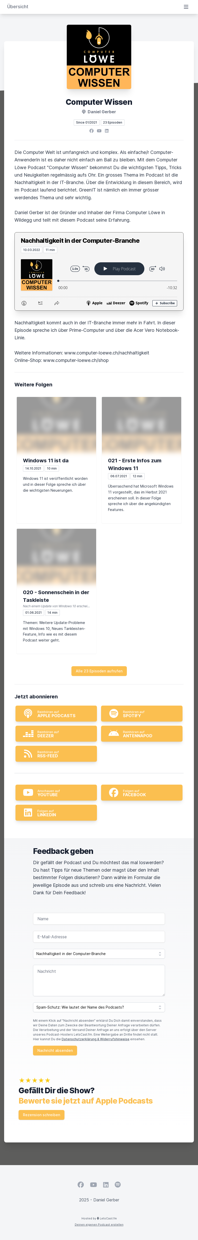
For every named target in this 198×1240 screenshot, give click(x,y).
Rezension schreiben (41, 1115)
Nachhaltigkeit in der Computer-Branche (80, 240)
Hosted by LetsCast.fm (99, 1218)
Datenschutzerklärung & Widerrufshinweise (95, 1039)
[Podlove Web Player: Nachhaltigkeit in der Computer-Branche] (99, 281)
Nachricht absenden (55, 1050)
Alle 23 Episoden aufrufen (99, 671)
